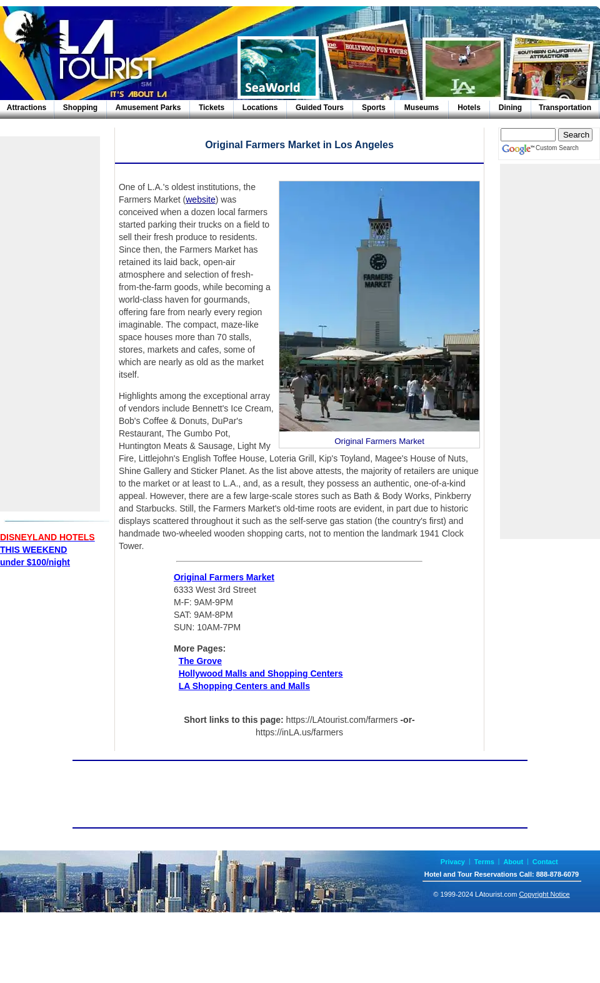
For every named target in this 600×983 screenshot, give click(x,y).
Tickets (211, 107)
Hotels (469, 107)
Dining (510, 107)
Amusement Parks (148, 107)
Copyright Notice (544, 894)
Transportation (565, 107)
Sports (374, 107)
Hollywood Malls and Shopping (261, 673)
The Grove (200, 661)
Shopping (80, 107)
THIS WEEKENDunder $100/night (47, 549)
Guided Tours (320, 107)
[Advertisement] (50, 324)
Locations (260, 107)
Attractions (26, 107)
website (200, 199)
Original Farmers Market (224, 577)
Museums (421, 107)
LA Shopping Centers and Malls (244, 686)
